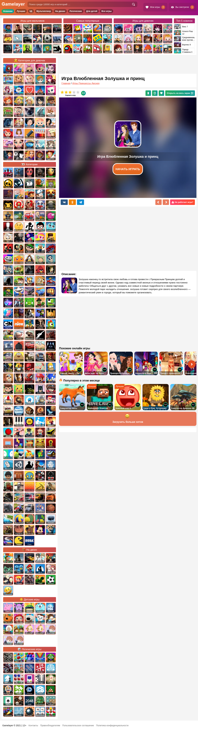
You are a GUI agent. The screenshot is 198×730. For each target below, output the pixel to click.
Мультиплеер (44, 11)
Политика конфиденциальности (112, 725)
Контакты (33, 725)
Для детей (91, 11)
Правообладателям (50, 725)
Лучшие (21, 11)
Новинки (8, 11)
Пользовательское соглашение (78, 725)
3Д (30, 11)
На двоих (60, 11)
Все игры (106, 11)
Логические (75, 11)
